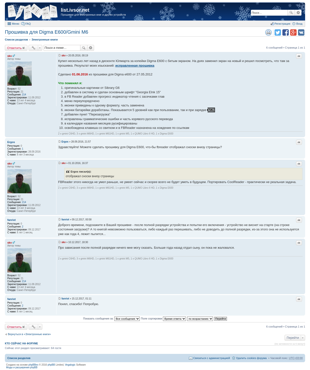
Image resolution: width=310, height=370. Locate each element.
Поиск (291, 13)
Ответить (14, 48)
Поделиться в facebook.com (285, 32)
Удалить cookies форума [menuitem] (251, 358)
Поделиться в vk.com (301, 32)
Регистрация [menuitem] (282, 23)
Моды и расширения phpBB (21, 367)
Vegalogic (70, 364)
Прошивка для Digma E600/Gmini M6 (46, 32)
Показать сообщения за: (111, 318)
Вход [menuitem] (299, 23)
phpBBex (33, 364)
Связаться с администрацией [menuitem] (211, 358)
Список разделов (19, 358)
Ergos (11, 142)
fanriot (11, 219)
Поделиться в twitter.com (278, 32)
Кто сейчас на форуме (21, 343)
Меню (15, 23)
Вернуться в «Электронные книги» (29, 334)
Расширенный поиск (298, 13)
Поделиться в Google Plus (293, 32)
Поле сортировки (163, 318)
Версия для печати (268, 32)
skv (9, 55)
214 (24, 94)
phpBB (51, 364)
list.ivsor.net (75, 10)
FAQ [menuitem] (28, 23)
